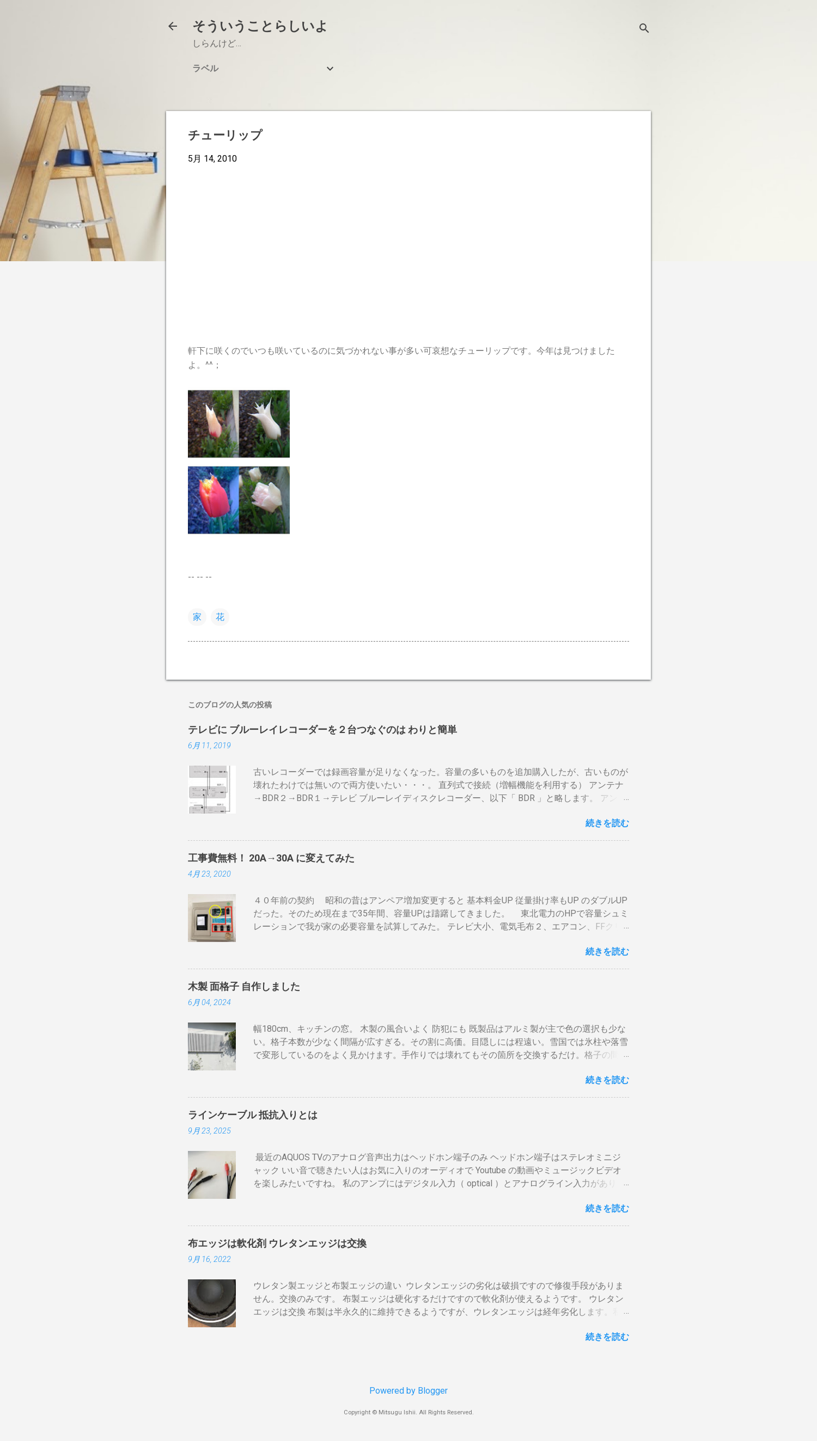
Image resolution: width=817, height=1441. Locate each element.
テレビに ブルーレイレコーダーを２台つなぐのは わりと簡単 (322, 729)
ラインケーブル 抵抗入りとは (253, 1114)
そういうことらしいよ (260, 26)
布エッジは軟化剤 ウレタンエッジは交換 (277, 1243)
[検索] (644, 29)
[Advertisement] (408, 254)
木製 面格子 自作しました (244, 986)
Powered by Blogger (408, 1390)
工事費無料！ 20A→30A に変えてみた (271, 858)
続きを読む (607, 823)
